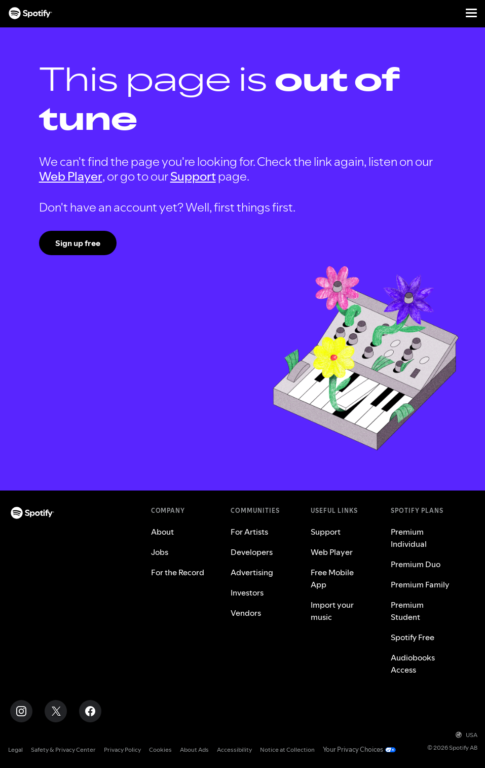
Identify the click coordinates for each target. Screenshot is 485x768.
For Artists (249, 531)
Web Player (70, 176)
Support (193, 176)
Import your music (332, 610)
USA (466, 734)
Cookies (160, 749)
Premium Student (407, 610)
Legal (15, 749)
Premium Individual (409, 537)
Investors (247, 592)
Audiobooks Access (413, 663)
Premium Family (420, 584)
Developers (252, 551)
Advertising (252, 572)
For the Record (177, 572)
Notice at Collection (287, 749)
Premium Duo (415, 564)
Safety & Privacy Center (63, 749)
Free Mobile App (332, 578)
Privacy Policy (122, 749)
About (162, 531)
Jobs (159, 551)
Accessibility (234, 749)
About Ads (194, 749)
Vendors (246, 612)
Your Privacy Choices (351, 750)
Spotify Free (412, 637)
